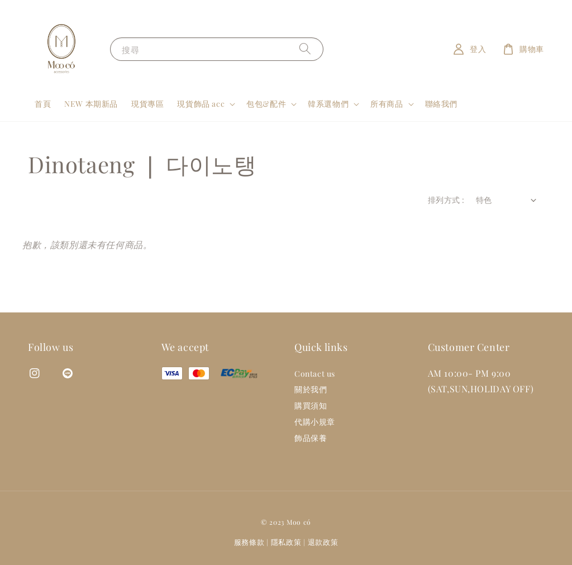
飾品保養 (310, 438)
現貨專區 (147, 103)
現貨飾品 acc (201, 104)
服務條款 (249, 542)
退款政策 (323, 542)
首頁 (43, 103)
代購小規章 (314, 421)
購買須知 (310, 405)
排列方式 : (446, 199)
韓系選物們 (328, 104)
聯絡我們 (441, 103)
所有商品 (386, 104)
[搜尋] (305, 49)
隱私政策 (286, 542)
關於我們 (310, 389)
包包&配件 (266, 104)
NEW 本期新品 (91, 103)
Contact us (314, 374)
